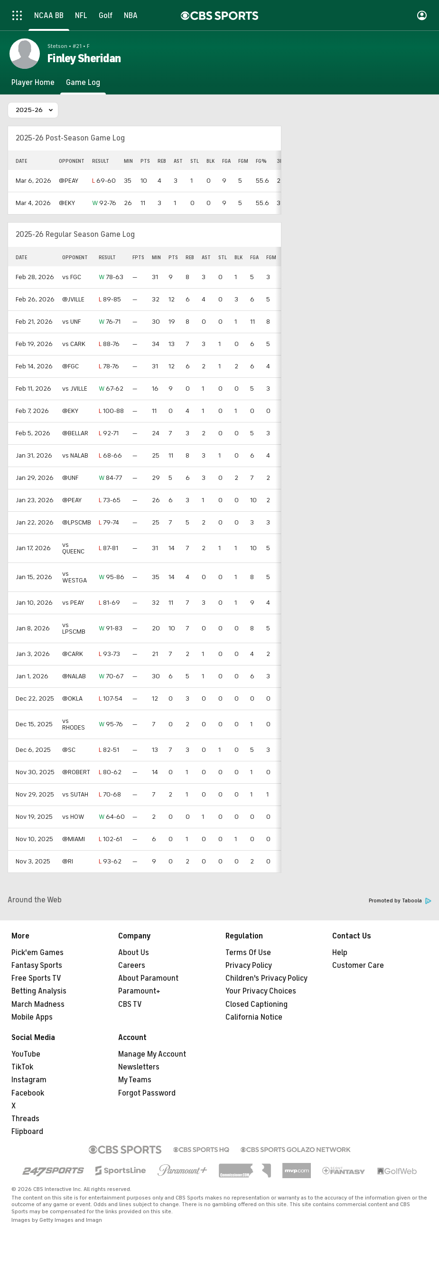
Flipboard (27, 1131)
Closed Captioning (256, 1004)
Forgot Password (147, 1093)
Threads (25, 1119)
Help (339, 952)
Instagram (29, 1080)
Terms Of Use (248, 952)
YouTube (25, 1054)
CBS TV (130, 1004)
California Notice (253, 1017)
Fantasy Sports (36, 965)
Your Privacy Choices (260, 991)
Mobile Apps (32, 1017)
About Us (133, 952)
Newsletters (138, 1067)
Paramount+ (139, 991)
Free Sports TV (36, 978)
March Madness (38, 1004)
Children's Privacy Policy (266, 978)
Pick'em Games (37, 952)
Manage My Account (152, 1054)
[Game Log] (83, 82)
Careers (131, 965)
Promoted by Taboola (400, 901)
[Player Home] (33, 82)
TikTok (22, 1067)
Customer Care (358, 965)
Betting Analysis (38, 991)
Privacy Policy (248, 965)
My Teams (134, 1080)
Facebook (27, 1093)
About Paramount (148, 978)
